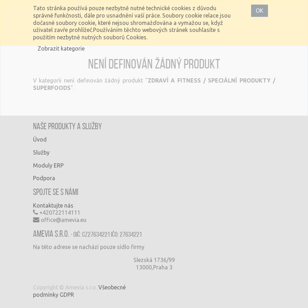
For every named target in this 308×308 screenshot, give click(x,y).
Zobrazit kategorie (61, 48)
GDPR (67, 294)
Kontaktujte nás (53, 205)
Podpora (44, 178)
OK (259, 10)
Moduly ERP (48, 165)
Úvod (40, 139)
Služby (41, 152)
